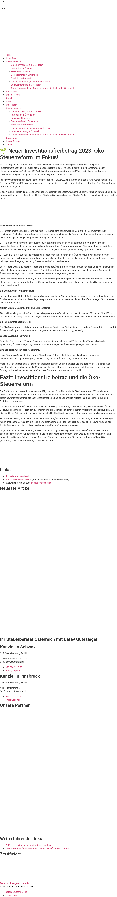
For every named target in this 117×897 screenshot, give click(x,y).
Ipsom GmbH (26, 886)
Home (8, 55)
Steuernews (11, 91)
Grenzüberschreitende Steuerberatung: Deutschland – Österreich (42, 88)
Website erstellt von (9, 886)
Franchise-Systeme (20, 71)
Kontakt (9, 98)
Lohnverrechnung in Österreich (26, 85)
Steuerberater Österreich (18, 479)
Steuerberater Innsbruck (18, 476)
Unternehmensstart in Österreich (27, 65)
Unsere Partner (13, 94)
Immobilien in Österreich (23, 68)
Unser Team (11, 58)
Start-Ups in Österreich (22, 78)
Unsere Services (13, 61)
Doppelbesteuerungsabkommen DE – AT (31, 81)
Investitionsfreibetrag (41, 483)
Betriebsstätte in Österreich (24, 75)
